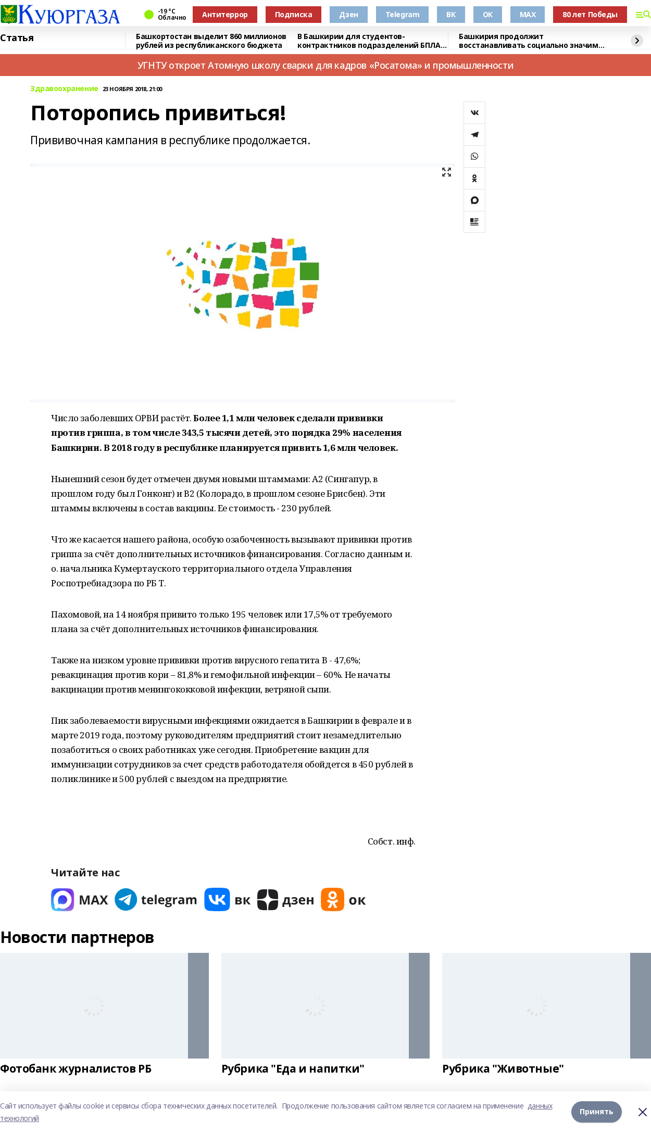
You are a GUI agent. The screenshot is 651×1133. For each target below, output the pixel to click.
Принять (597, 1112)
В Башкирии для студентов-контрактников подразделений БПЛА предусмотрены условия (369, 40)
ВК (450, 14)
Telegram (402, 14)
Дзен (348, 14)
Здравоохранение (64, 88)
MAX (528, 14)
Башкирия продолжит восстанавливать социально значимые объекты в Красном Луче (534, 40)
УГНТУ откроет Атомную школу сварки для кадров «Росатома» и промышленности (325, 65)
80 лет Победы (590, 14)
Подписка (293, 14)
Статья (16, 38)
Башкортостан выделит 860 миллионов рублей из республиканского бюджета (211, 40)
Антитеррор (225, 14)
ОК (488, 14)
